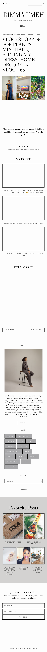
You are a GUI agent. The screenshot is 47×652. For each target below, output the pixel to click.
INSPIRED (10, 446)
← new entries (10, 330)
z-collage (11, 467)
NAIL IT (9, 456)
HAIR (21, 441)
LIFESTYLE (36, 149)
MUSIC (27, 451)
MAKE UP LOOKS (13, 451)
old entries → (37, 330)
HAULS (30, 149)
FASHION (25, 149)
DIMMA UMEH (23, 14)
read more (23, 423)
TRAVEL (26, 461)
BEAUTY (10, 436)
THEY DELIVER (12, 461)
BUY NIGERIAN (17, 149)
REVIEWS (33, 456)
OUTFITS (21, 456)
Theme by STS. (31, 648)
